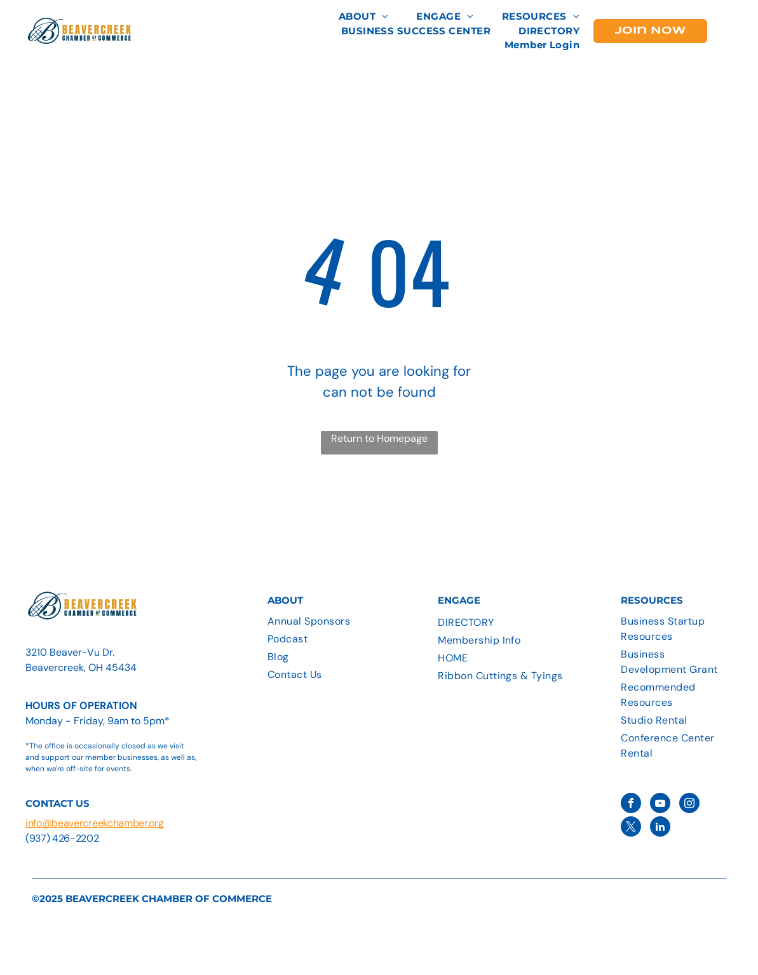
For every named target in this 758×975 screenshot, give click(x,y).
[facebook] (631, 804)
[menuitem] (364, 17)
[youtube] (660, 804)
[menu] (730, 27)
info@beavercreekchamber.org (94, 823)
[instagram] (689, 804)
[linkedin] (660, 828)
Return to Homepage (379, 438)
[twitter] (631, 828)
